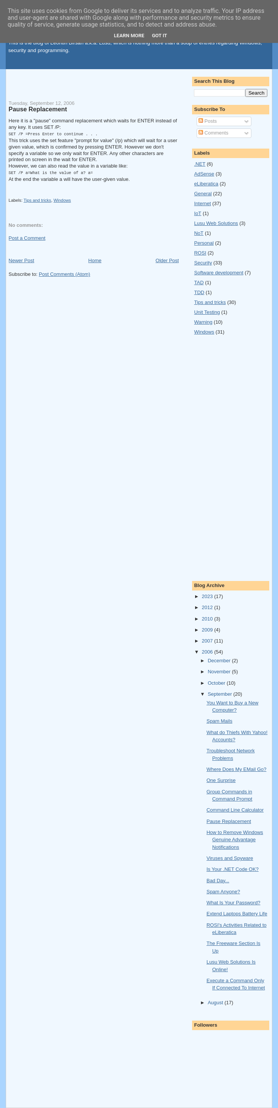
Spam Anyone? (223, 891)
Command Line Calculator (235, 810)
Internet (202, 203)
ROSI (200, 253)
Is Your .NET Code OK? (233, 869)
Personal (203, 243)
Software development (218, 272)
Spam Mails (219, 721)
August (216, 1002)
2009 (208, 630)
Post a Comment (27, 237)
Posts (208, 121)
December (220, 660)
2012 (208, 607)
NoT (198, 233)
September (220, 694)
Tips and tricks (37, 199)
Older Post (167, 260)
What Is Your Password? (234, 902)
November (220, 671)
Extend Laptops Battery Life (237, 913)
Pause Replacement (38, 109)
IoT (197, 213)
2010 (208, 619)
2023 (208, 596)
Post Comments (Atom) (64, 273)
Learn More (129, 35)
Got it (159, 35)
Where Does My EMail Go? (237, 769)
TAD (198, 282)
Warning (203, 322)
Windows (62, 199)
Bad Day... (218, 880)
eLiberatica (206, 184)
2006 (208, 652)
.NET (199, 164)
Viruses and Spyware (230, 858)
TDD (199, 292)
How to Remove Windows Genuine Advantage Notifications (235, 839)
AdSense (204, 174)
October (217, 683)
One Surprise (221, 780)
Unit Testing (207, 312)
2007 (208, 641)
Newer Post (21, 260)
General (202, 193)
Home (95, 260)
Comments (213, 133)
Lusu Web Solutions (216, 223)
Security (203, 263)
